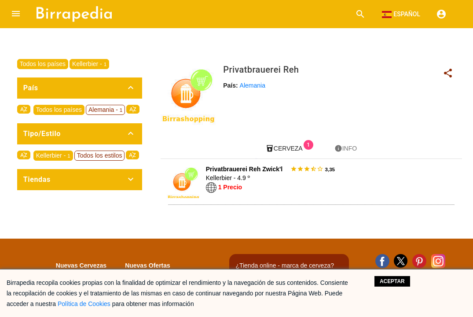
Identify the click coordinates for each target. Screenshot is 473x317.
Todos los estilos (99, 155)
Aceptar (392, 281)
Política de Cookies (84, 303)
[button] (15, 14)
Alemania (252, 85)
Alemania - (105, 109)
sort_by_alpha (24, 109)
